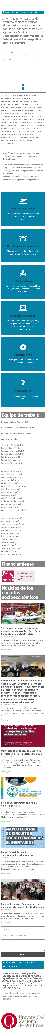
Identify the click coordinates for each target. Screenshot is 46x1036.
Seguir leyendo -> (7, 649)
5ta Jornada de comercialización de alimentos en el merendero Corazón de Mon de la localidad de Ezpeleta (20, 631)
